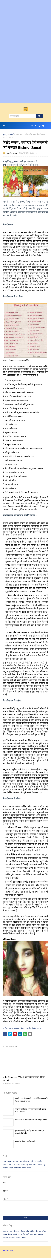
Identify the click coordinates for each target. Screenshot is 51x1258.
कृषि (32, 1161)
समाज (39, 1028)
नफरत (11, 1028)
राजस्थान (5, 1168)
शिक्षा (11, 1168)
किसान (23, 1231)
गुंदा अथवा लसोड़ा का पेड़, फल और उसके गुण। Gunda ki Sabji (29, 1131)
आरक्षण (15, 1161)
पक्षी (14, 1164)
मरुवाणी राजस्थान (11, 153)
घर (35, 1161)
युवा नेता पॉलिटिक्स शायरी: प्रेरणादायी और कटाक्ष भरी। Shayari (30, 1110)
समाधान (24, 1237)
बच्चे (30, 1164)
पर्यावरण (16, 1028)
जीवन (44, 1231)
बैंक (31, 1234)
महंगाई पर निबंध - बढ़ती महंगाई (25, 1141)
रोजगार (18, 1237)
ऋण (20, 1161)
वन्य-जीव (28, 1028)
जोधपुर (5, 1234)
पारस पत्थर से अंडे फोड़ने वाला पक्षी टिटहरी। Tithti (31, 1119)
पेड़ (27, 1164)
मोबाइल (40, 1164)
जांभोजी (11, 134)
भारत (34, 1164)
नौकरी (9, 1164)
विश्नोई (34, 1028)
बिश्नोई (22, 1028)
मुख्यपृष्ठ (5, 134)
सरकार (29, 1168)
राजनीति (5, 1237)
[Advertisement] (25, 26)
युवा (45, 1164)
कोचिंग (32, 1231)
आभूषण (9, 1161)
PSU (4, 1161)
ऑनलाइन (26, 1161)
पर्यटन (23, 1164)
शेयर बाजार (17, 1168)
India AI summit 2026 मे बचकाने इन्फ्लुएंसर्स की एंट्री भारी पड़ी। (24, 1079)
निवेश (4, 1164)
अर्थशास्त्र (5, 1231)
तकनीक (40, 1161)
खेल (36, 1231)
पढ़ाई (18, 1164)
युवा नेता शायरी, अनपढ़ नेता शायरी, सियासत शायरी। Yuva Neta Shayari (31, 1099)
